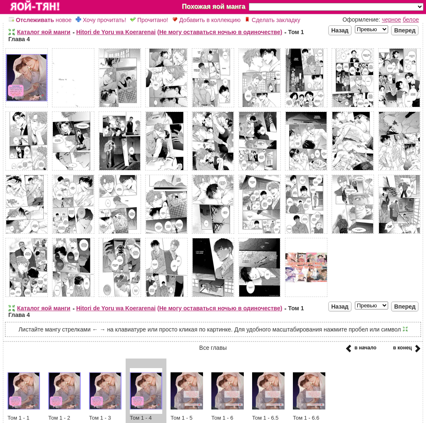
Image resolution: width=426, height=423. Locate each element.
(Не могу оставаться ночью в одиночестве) (219, 32)
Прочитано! (149, 20)
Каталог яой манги (43, 32)
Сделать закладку (272, 20)
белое (411, 19)
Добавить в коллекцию (206, 20)
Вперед (405, 30)
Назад (340, 30)
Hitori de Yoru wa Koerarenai (116, 32)
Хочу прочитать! (101, 20)
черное (391, 19)
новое (40, 20)
